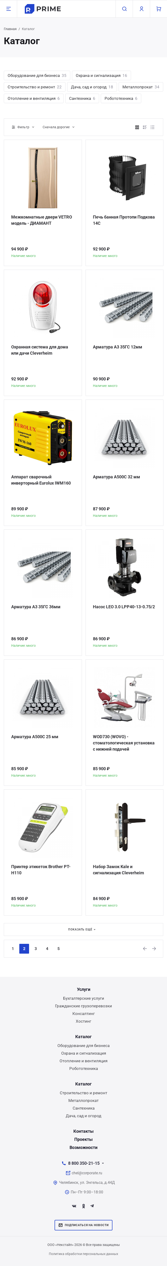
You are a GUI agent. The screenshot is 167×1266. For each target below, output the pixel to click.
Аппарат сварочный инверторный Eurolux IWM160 (41, 480)
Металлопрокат (140, 87)
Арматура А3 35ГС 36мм (36, 606)
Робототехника (121, 98)
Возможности (83, 1147)
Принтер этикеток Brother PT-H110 (41, 869)
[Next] (154, 948)
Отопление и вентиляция (34, 98)
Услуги (83, 989)
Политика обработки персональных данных (83, 1254)
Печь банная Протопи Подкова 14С (124, 220)
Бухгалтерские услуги (83, 998)
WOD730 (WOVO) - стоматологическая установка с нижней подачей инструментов (124, 743)
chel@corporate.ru (87, 1173)
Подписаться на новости (83, 1225)
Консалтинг (83, 1013)
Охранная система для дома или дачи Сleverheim (39, 350)
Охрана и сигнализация (101, 75)
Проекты (83, 1139)
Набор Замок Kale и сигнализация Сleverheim (118, 869)
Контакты (83, 1131)
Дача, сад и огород (92, 87)
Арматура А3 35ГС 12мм (117, 346)
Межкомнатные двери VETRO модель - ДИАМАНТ (41, 220)
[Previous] (145, 948)
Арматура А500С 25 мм (34, 736)
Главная (10, 29)
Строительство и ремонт (35, 87)
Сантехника (82, 98)
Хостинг (83, 1021)
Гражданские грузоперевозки (83, 1006)
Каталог (83, 1036)
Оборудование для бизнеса (37, 75)
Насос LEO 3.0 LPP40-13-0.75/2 (124, 606)
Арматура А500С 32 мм (116, 476)
